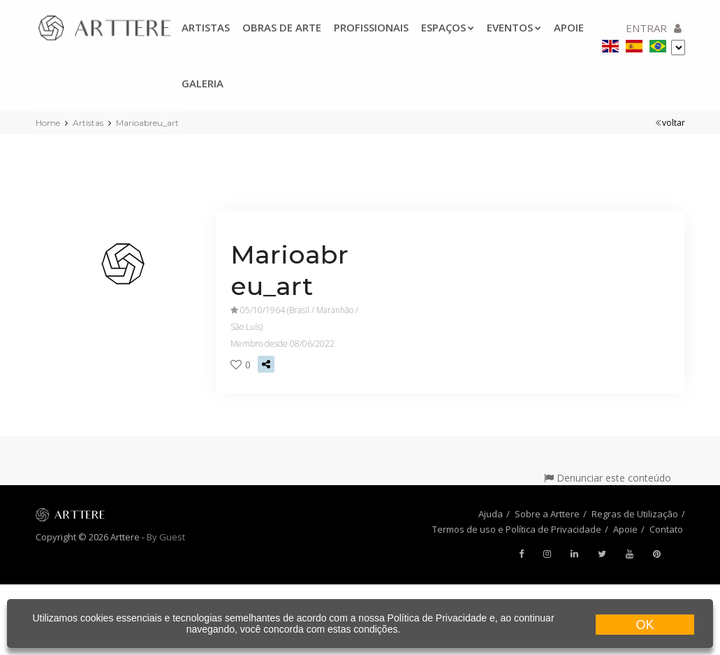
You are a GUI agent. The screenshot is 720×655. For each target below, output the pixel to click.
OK (644, 625)
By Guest (166, 537)
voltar (670, 123)
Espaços (447, 27)
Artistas (206, 27)
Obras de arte (281, 27)
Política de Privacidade (437, 618)
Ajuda (490, 514)
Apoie (625, 529)
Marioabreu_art (147, 122)
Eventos (514, 27)
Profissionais (371, 27)
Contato (666, 529)
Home (48, 122)
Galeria (202, 83)
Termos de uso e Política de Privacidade (516, 529)
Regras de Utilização (635, 514)
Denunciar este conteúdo (607, 477)
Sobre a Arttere (547, 514)
